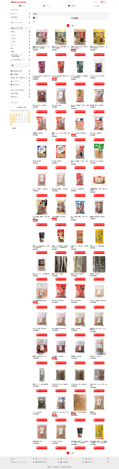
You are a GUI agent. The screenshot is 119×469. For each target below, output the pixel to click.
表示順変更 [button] (74, 18)
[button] (96, 6)
